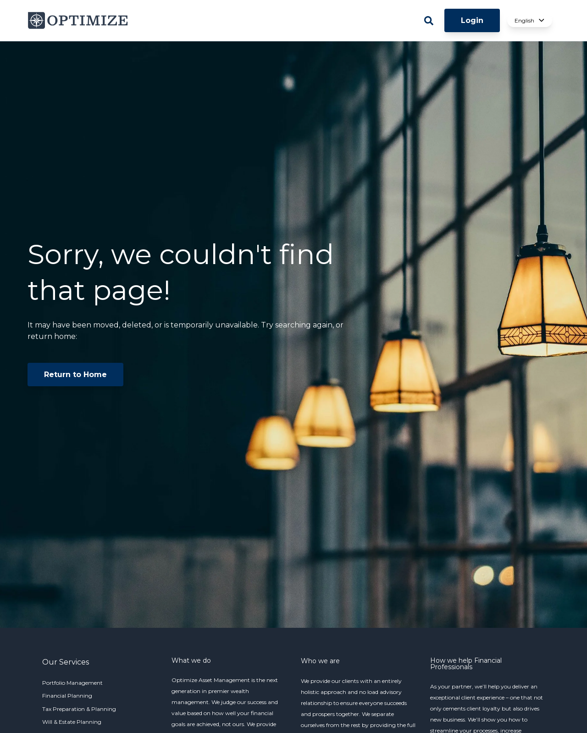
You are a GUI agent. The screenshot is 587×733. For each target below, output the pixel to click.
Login (472, 20)
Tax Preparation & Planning (79, 708)
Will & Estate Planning (71, 721)
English (530, 20)
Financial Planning (67, 695)
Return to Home (75, 374)
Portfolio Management (72, 682)
